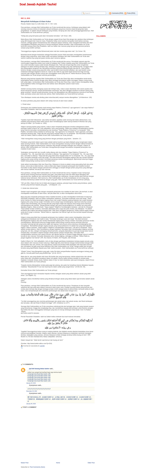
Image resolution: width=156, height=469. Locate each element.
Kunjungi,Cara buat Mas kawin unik (39, 374)
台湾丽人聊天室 (60, 397)
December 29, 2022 (31, 391)
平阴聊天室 (31, 399)
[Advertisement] (49, 356)
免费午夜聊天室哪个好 (59, 399)
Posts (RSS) (131, 13)
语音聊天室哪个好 (72, 397)
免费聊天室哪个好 (73, 399)
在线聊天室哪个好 (48, 397)
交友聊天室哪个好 (85, 397)
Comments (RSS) (117, 13)
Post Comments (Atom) (37, 467)
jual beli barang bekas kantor (39, 369)
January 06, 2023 (31, 403)
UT (28, 389)
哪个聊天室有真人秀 (34, 397)
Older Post (91, 463)
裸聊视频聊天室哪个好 (43, 399)
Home (58, 463)
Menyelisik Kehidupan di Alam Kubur (36, 21)
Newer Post (24, 463)
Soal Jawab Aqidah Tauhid (38, 4)
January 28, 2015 (31, 383)
